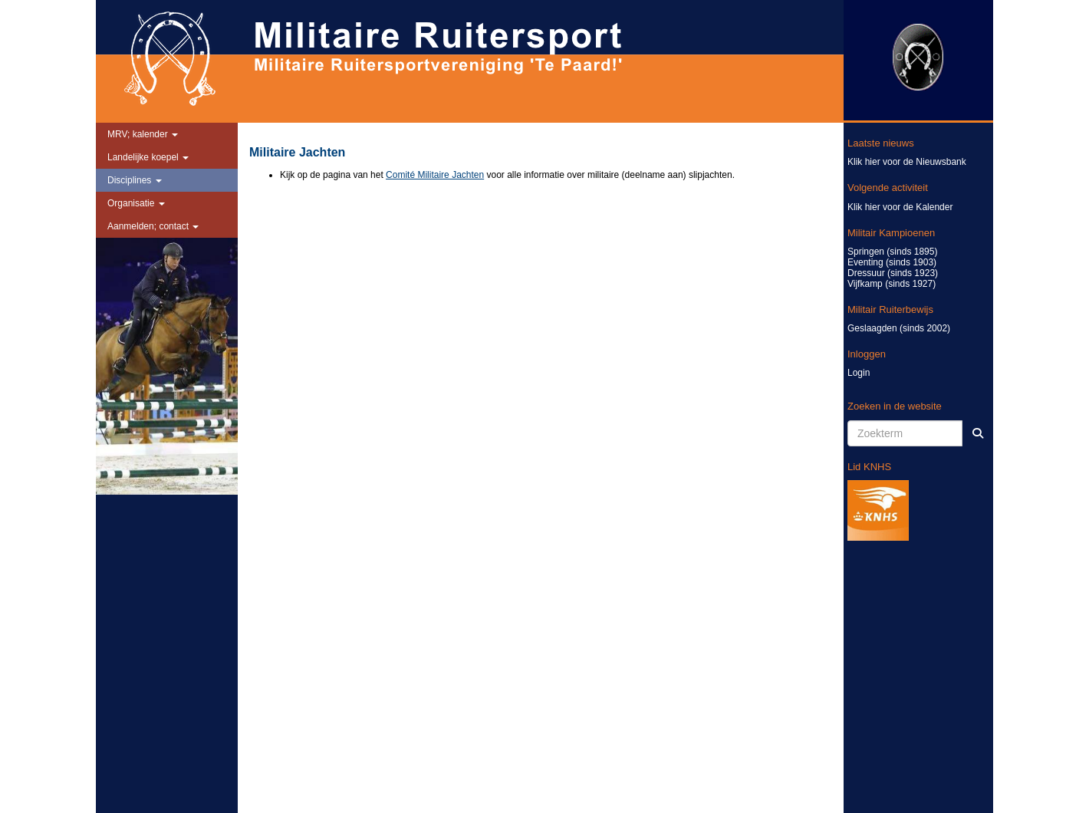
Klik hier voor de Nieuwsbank (906, 161)
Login (858, 372)
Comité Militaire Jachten (435, 175)
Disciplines (134, 180)
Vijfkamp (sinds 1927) (891, 283)
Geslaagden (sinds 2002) (898, 328)
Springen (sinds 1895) (892, 251)
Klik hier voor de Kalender (899, 207)
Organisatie (136, 203)
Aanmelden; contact (153, 226)
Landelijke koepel (148, 157)
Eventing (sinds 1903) (891, 262)
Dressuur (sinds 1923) (892, 273)
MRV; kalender (142, 134)
